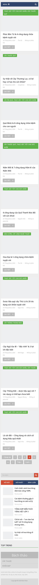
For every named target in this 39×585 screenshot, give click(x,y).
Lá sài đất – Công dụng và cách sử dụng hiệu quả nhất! (18, 437)
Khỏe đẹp (6, 566)
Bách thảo (19, 555)
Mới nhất (19, 482)
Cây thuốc (7, 561)
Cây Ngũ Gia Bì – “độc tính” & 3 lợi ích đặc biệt (18, 348)
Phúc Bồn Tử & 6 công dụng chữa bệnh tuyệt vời (18, 36)
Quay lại (7, 457)
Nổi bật (7, 482)
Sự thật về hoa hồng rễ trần (24, 533)
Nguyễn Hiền (21, 219)
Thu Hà (20, 40)
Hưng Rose (21, 85)
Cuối (27, 462)
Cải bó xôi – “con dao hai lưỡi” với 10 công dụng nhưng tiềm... (24, 522)
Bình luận (32, 482)
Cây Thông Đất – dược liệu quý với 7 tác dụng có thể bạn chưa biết (19, 392)
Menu (5, 4)
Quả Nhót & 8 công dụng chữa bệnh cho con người (19, 125)
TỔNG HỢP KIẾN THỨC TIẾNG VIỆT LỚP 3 (24, 510)
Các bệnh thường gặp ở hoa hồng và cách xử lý (24, 499)
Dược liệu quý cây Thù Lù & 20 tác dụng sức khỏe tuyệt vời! (18, 303)
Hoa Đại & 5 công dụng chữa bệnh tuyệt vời (18, 258)
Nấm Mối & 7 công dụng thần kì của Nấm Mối (19, 169)
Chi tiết (8, 47)
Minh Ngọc (21, 353)
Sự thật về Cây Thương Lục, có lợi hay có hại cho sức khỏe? (18, 80)
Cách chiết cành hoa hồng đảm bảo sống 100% (25, 489)
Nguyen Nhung (22, 397)
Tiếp (19, 462)
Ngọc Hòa (21, 308)
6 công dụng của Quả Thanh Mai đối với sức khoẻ (19, 214)
